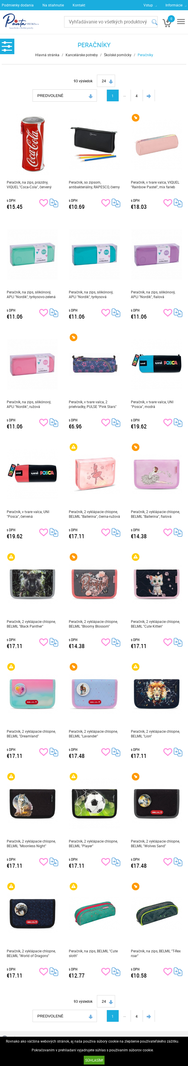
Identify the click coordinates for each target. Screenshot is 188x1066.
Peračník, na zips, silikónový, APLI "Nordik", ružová (29, 404)
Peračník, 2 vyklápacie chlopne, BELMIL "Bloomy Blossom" (93, 623)
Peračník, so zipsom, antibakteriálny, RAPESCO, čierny (94, 184)
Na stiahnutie (53, 5)
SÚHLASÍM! (94, 1060)
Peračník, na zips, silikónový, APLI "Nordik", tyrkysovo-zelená (31, 294)
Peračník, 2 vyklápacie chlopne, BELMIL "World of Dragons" (31, 953)
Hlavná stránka (47, 54)
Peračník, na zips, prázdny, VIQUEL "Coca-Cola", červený (29, 184)
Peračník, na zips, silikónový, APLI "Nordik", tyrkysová (91, 294)
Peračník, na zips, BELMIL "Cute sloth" (93, 953)
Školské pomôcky (117, 54)
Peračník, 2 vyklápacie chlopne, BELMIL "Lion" (155, 733)
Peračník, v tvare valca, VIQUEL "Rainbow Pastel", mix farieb (155, 184)
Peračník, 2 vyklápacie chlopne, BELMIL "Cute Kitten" (155, 623)
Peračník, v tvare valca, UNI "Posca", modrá (152, 404)
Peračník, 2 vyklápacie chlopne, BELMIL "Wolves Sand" (155, 843)
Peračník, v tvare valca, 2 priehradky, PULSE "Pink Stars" (93, 404)
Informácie (173, 5)
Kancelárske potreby (82, 54)
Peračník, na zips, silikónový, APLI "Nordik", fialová (153, 294)
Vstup (148, 5)
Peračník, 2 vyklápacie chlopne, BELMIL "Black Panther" (31, 623)
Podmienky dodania (18, 5)
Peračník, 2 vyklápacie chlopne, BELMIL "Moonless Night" (31, 843)
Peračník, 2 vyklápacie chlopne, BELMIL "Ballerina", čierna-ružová (94, 514)
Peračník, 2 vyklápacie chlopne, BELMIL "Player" (93, 843)
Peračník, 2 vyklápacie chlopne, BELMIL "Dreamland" (31, 733)
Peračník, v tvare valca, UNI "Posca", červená (28, 514)
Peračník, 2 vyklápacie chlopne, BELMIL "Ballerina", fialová (155, 514)
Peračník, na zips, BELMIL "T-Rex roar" (156, 953)
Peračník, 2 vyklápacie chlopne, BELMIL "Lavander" (93, 733)
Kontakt (79, 5)
